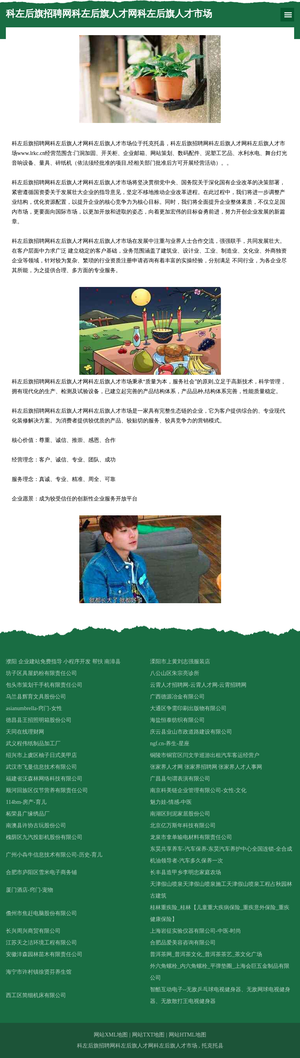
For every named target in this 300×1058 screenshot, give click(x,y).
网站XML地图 (111, 1035)
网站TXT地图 (148, 1035)
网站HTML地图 (187, 1035)
